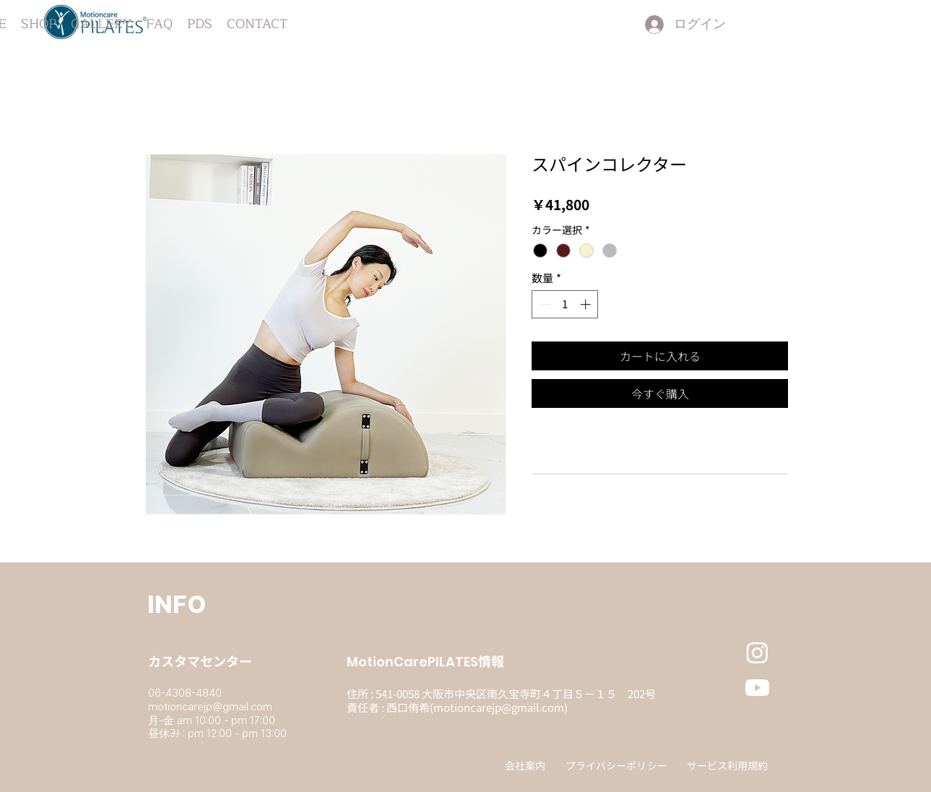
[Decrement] (543, 304)
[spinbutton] (565, 304)
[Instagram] (757, 652)
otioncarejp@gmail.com (503, 707)
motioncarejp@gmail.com (210, 706)
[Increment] (587, 304)
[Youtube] (757, 688)
